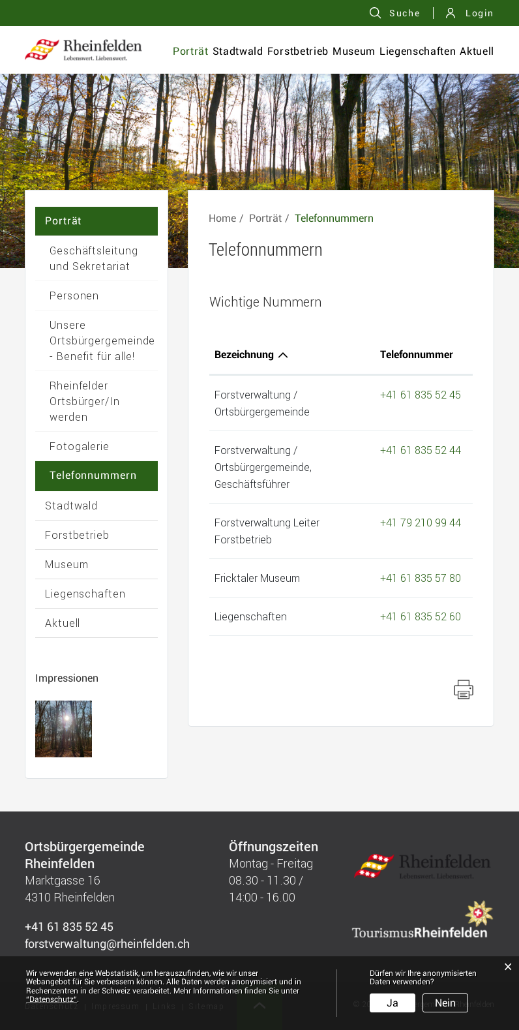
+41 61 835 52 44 (420, 450)
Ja (392, 1003)
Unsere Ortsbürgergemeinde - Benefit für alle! (102, 340)
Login (480, 13)
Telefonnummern (93, 475)
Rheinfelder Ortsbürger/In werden (85, 400)
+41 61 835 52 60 (420, 616)
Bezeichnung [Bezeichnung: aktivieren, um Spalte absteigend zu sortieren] (244, 354)
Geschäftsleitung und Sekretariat (94, 258)
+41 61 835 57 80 (420, 577)
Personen (74, 295)
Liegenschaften (417, 51)
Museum (354, 51)
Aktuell (477, 51)
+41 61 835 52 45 (420, 394)
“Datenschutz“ (51, 999)
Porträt (191, 51)
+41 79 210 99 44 (420, 522)
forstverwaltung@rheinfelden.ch (107, 943)
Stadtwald (238, 51)
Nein (445, 1003)
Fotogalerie (80, 446)
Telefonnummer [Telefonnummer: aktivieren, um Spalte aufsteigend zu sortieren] (416, 354)
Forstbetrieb (298, 51)
